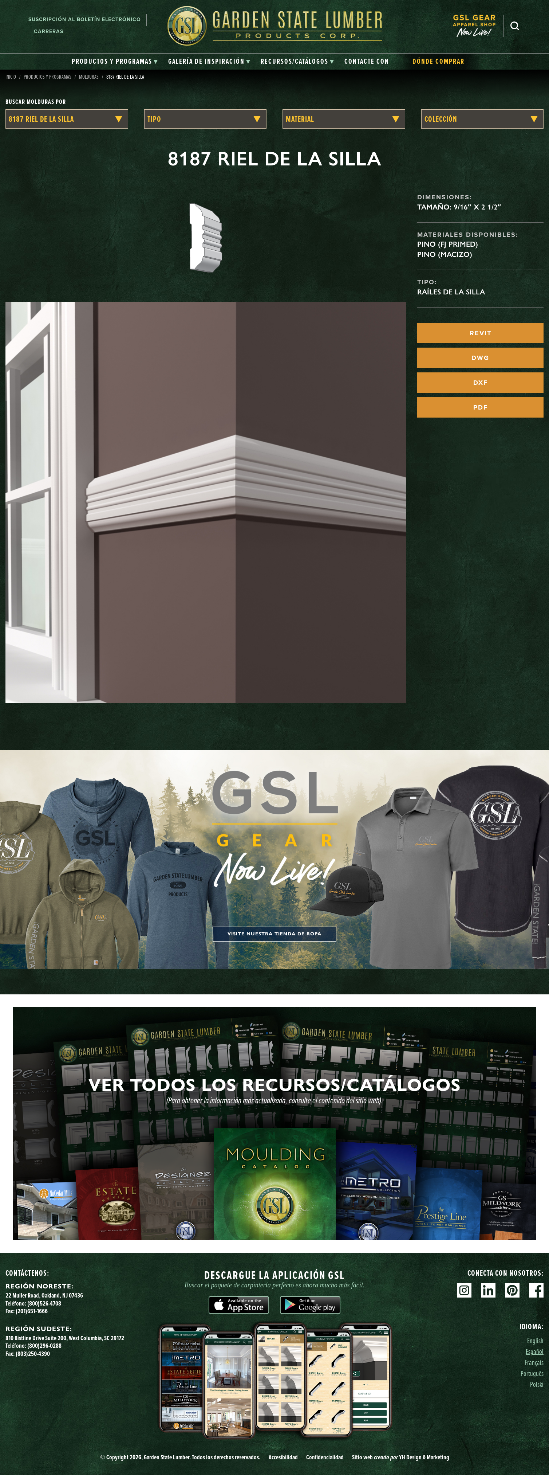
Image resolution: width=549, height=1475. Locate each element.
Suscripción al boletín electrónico (84, 19)
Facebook (536, 1290)
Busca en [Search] (515, 26)
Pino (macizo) (444, 254)
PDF (480, 407)
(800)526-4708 (44, 1303)
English (535, 1340)
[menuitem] (478, 26)
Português (532, 1373)
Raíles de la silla (451, 291)
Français (534, 1362)
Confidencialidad (325, 1457)
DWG (480, 358)
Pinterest (512, 1290)
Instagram (464, 1290)
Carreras (48, 31)
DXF (480, 382)
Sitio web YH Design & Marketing (400, 1457)
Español (535, 1351)
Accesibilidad (283, 1457)
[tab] (115, 62)
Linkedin (488, 1290)
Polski (537, 1384)
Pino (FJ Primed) (447, 244)
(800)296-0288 (44, 1345)
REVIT (480, 333)
